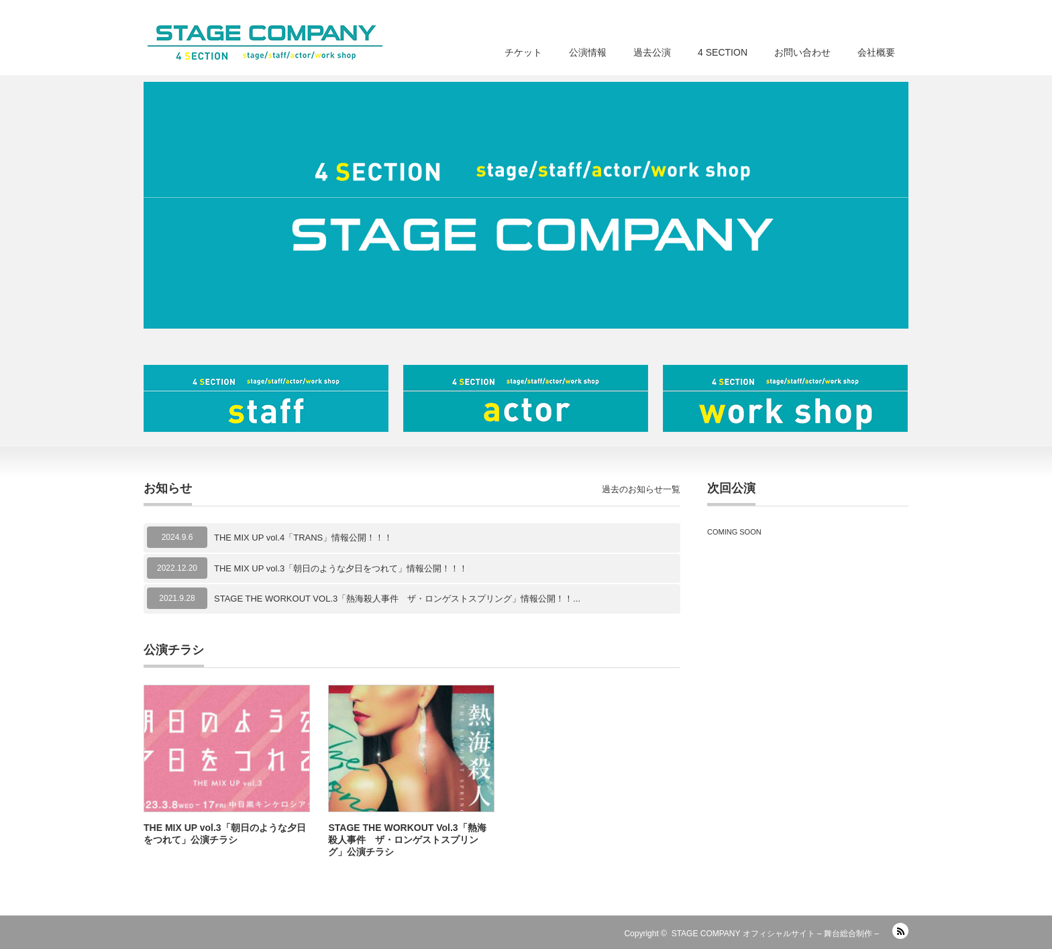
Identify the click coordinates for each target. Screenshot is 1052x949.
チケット (523, 52)
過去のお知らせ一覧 (641, 489)
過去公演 (652, 52)
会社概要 (876, 52)
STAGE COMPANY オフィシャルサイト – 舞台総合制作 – (775, 933)
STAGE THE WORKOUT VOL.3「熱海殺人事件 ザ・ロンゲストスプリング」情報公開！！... (397, 599)
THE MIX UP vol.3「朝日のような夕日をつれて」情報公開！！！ (341, 568)
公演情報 (588, 52)
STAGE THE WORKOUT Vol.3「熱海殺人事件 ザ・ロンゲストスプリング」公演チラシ (407, 839)
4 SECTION (722, 52)
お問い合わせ (802, 52)
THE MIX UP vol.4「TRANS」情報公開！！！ (303, 538)
